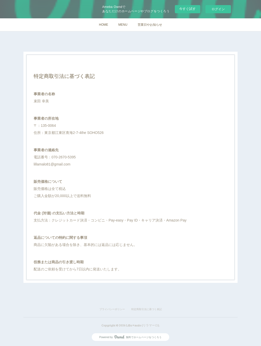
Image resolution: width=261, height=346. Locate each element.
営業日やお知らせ (150, 24)
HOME (103, 24)
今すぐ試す (187, 9)
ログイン (218, 9)
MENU (122, 24)
